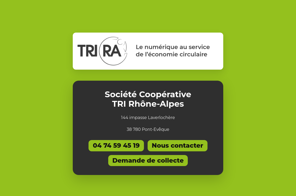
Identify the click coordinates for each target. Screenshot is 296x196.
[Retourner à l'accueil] (148, 51)
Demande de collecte (148, 160)
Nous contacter (177, 145)
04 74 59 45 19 (116, 145)
